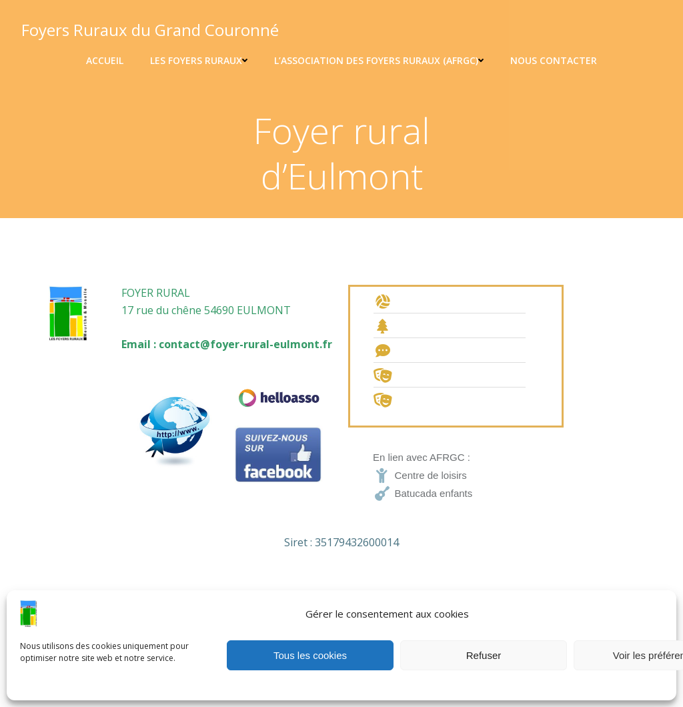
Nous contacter (553, 60)
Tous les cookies (310, 655)
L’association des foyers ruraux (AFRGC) (379, 60)
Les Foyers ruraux (198, 60)
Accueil (104, 60)
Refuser (484, 655)
